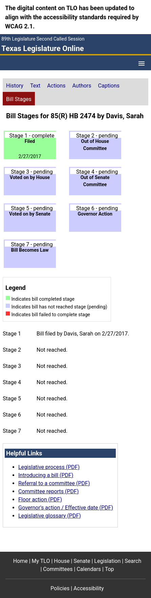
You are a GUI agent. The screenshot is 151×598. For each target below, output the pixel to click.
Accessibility (88, 588)
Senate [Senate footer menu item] (81, 561)
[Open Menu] (141, 63)
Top (109, 569)
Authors (81, 85)
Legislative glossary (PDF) (49, 516)
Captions (109, 85)
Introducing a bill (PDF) (45, 475)
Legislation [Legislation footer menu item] (107, 561)
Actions (56, 85)
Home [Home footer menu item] (20, 561)
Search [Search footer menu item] (133, 561)
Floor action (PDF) (40, 499)
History (14, 85)
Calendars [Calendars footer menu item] (89, 569)
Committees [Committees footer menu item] (57, 569)
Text (35, 85)
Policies (59, 588)
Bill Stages (18, 99)
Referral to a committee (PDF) (54, 483)
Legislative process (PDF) (49, 467)
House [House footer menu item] (61, 561)
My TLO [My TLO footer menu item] (41, 561)
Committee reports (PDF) (48, 491)
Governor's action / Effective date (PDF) (65, 507)
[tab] (15, 85)
